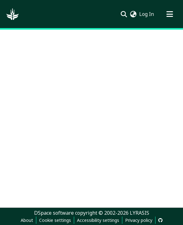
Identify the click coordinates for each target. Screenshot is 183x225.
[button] (12, 14)
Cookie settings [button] (55, 220)
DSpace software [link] (54, 212)
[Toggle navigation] (169, 14)
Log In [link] (147, 14)
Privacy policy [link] (138, 220)
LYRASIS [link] (139, 212)
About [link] (27, 220)
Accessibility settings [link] (98, 220)
